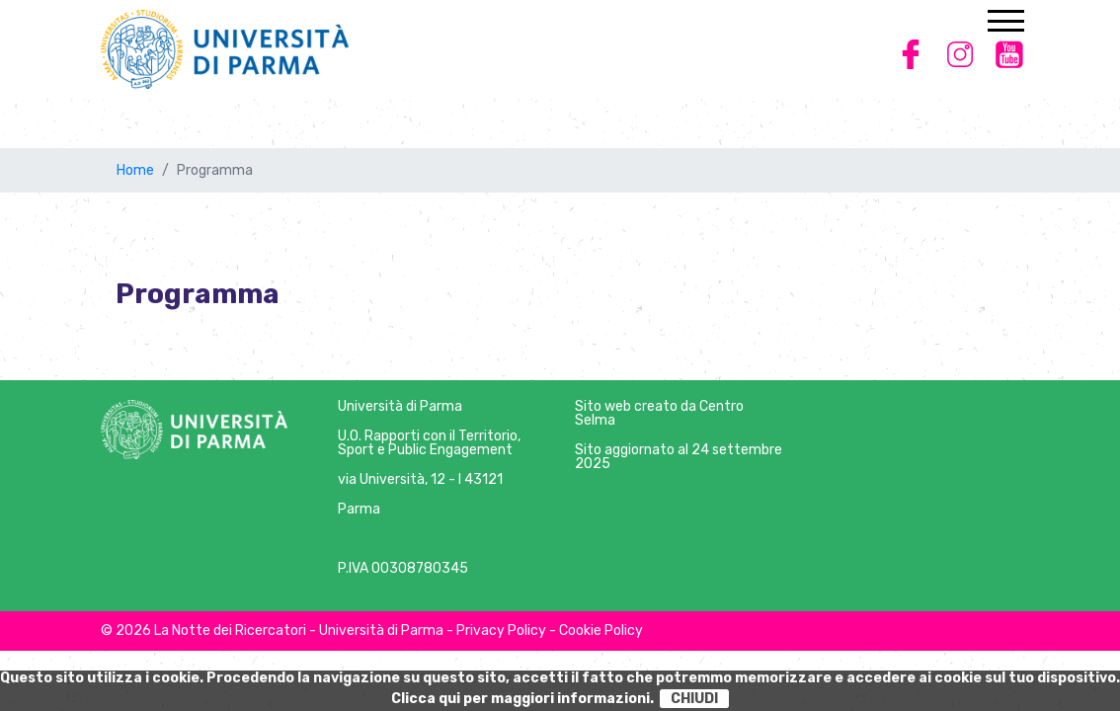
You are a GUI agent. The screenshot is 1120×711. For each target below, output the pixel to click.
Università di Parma (400, 406)
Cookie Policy (601, 630)
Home (135, 170)
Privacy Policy (501, 630)
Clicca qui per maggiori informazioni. (522, 698)
